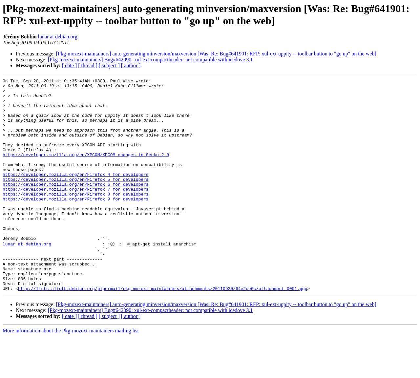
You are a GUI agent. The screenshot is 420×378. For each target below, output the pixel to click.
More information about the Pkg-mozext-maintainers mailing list (71, 372)
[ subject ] (109, 65)
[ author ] (131, 65)
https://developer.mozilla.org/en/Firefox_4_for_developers (76, 194)
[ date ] (69, 65)
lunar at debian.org (57, 36)
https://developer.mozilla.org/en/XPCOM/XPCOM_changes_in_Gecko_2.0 (86, 170)
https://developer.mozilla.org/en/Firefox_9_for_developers (76, 223)
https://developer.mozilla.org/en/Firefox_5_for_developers (76, 200)
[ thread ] (87, 65)
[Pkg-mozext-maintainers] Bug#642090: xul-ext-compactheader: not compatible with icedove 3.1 (150, 59)
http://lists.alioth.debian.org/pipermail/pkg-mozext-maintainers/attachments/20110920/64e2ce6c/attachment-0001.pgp (162, 330)
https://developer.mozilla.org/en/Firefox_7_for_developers (76, 212)
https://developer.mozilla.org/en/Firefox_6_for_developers (76, 206)
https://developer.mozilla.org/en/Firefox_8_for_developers (76, 217)
